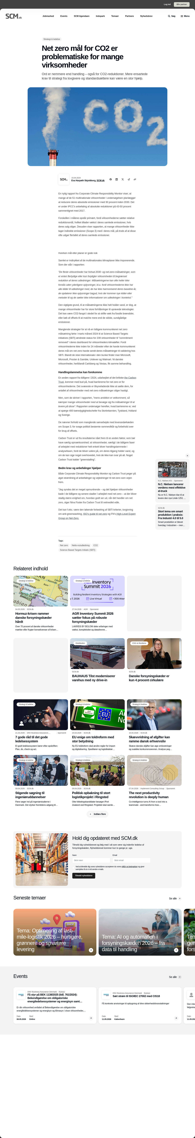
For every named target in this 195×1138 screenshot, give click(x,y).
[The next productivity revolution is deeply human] (154, 781)
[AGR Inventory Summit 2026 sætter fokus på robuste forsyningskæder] (97, 603)
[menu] (185, 16)
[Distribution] (80, 643)
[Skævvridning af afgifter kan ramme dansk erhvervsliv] (154, 725)
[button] (187, 456)
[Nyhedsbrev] (146, 16)
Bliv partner (182, 4)
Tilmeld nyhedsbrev (83, 875)
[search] (171, 16)
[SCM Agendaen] (81, 16)
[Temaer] (115, 16)
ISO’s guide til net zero (95, 514)
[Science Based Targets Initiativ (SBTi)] (77, 550)
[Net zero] (64, 545)
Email (115, 855)
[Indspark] (100, 16)
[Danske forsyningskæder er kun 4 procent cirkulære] (154, 660)
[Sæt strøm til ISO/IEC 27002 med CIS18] (140, 1005)
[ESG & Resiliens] (139, 643)
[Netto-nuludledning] (80, 545)
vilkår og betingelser (130, 866)
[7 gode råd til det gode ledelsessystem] (40, 725)
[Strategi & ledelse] (52, 39)
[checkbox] (73, 868)
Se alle (175, 899)
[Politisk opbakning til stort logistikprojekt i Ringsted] (97, 781)
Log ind (167, 4)
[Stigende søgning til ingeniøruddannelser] (40, 781)
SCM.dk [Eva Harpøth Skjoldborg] (101, 180)
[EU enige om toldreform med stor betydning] (97, 725)
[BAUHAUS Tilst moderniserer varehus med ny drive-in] (97, 660)
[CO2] (95, 545)
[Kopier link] (135, 179)
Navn (74, 855)
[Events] (63, 16)
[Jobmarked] (48, 16)
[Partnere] (129, 16)
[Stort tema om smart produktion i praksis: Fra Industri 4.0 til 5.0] (172, 517)
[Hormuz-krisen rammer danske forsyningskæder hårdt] (40, 603)
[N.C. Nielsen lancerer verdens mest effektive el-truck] (172, 480)
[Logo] (13, 16)
